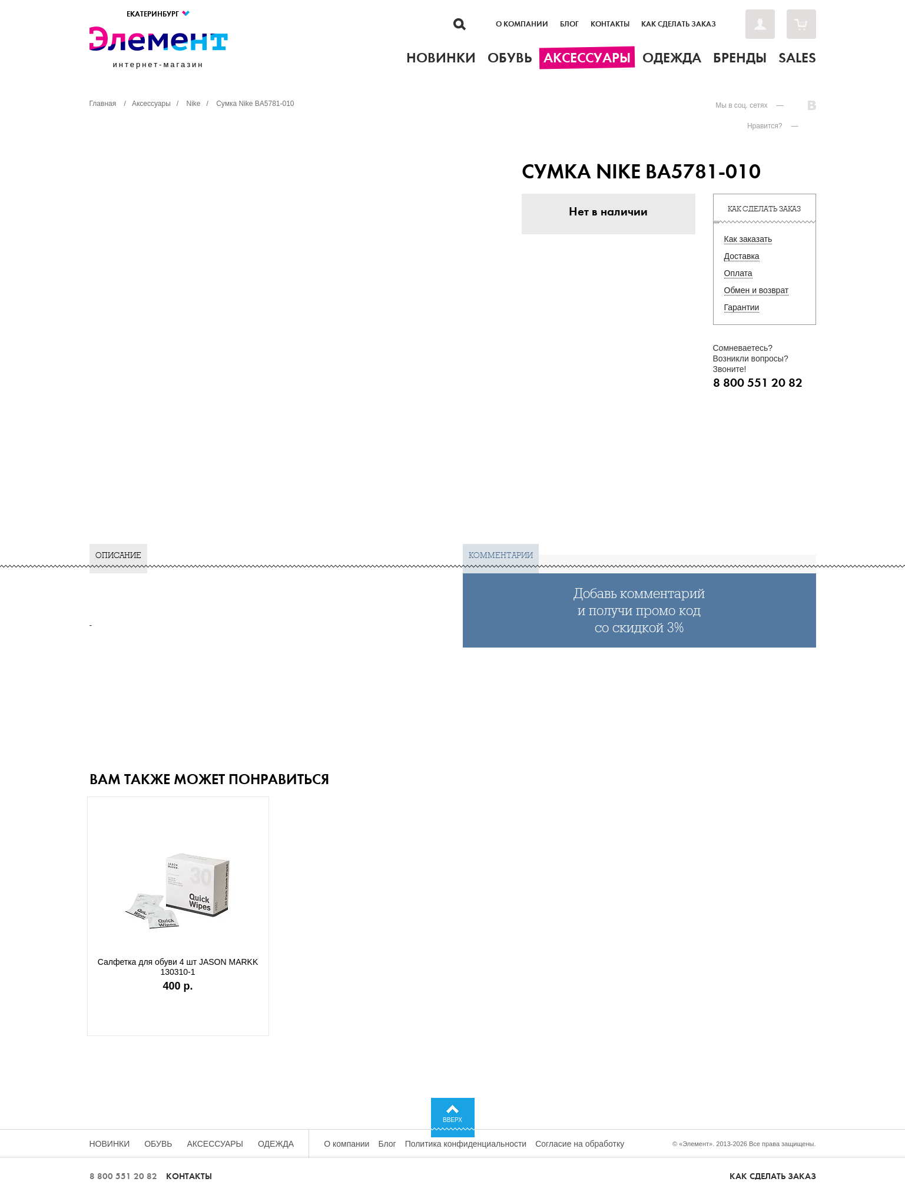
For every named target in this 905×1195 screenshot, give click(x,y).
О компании (522, 24)
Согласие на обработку (579, 1144)
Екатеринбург (159, 13)
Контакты (610, 24)
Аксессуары (215, 1144)
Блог (569, 24)
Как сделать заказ (678, 24)
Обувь (158, 1144)
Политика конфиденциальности (466, 1144)
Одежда (276, 1144)
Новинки (109, 1144)
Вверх (452, 1120)
